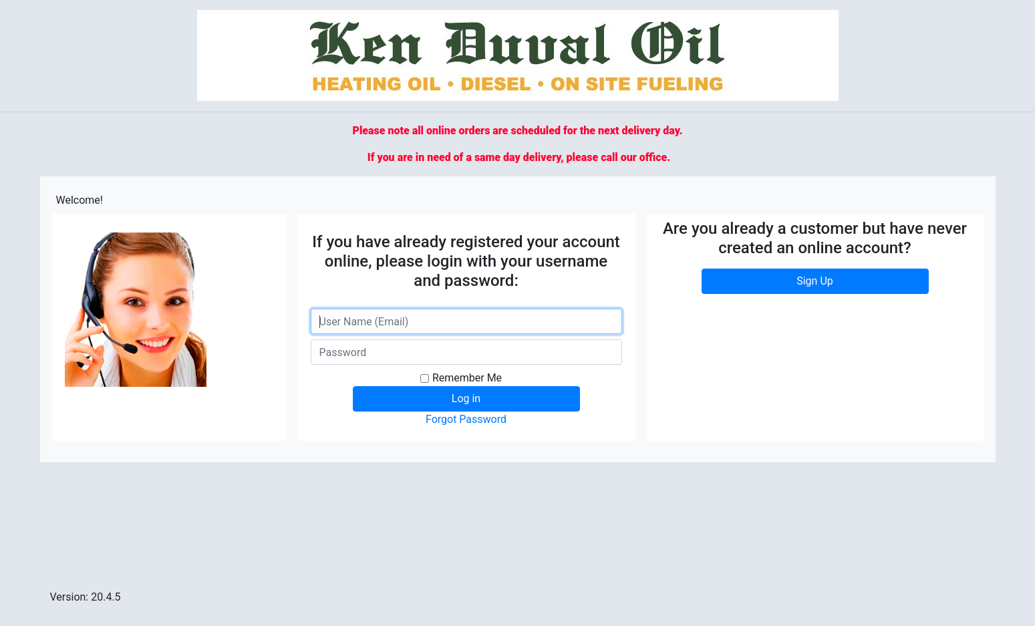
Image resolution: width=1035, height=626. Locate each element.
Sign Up (814, 281)
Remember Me (467, 377)
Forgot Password (466, 419)
